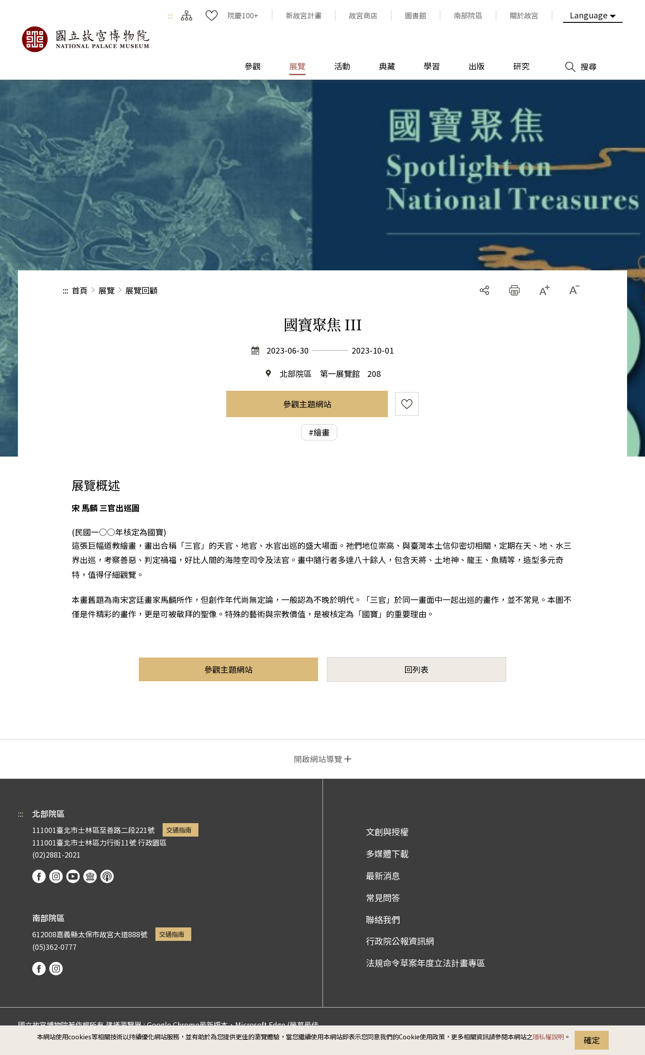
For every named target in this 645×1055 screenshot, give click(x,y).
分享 (484, 290)
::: (170, 15)
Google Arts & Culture (90, 876)
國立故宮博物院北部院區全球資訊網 (85, 39)
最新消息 (383, 875)
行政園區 (152, 842)
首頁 (80, 290)
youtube (73, 876)
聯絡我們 (383, 919)
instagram (56, 876)
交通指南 (178, 829)
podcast (107, 876)
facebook (39, 876)
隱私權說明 (548, 1036)
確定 (592, 1040)
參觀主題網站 (307, 404)
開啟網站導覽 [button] (318, 759)
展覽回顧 (141, 290)
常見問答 (383, 897)
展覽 (107, 290)
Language (588, 15)
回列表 (416, 669)
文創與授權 (387, 831)
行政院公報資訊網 (400, 941)
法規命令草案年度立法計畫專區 (425, 963)
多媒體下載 (387, 853)
